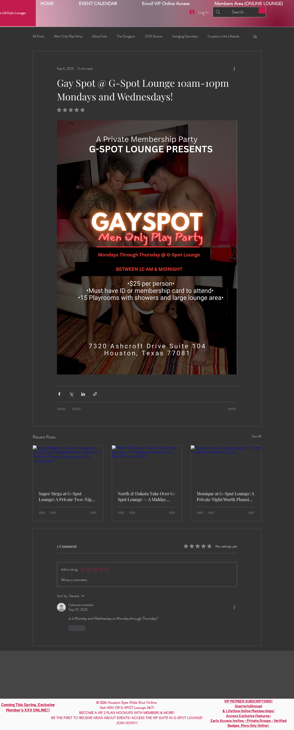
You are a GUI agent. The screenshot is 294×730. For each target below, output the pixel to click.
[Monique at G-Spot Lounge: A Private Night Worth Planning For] (226, 465)
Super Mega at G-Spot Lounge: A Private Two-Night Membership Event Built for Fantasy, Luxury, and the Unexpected (67, 496)
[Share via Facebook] (59, 394)
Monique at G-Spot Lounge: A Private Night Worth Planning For (225, 496)
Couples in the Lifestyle (223, 36)
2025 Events (153, 36)
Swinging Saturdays (185, 36)
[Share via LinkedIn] (83, 394)
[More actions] (234, 69)
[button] (262, 9)
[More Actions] (234, 607)
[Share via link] (95, 394)
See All (256, 436)
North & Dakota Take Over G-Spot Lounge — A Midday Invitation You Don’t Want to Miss (147, 496)
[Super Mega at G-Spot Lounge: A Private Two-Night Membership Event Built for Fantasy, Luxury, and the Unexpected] (68, 465)
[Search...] (239, 12)
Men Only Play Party (68, 36)
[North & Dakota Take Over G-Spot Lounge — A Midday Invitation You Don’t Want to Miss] (147, 465)
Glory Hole (99, 36)
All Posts (38, 36)
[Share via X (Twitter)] (71, 394)
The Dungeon (126, 36)
